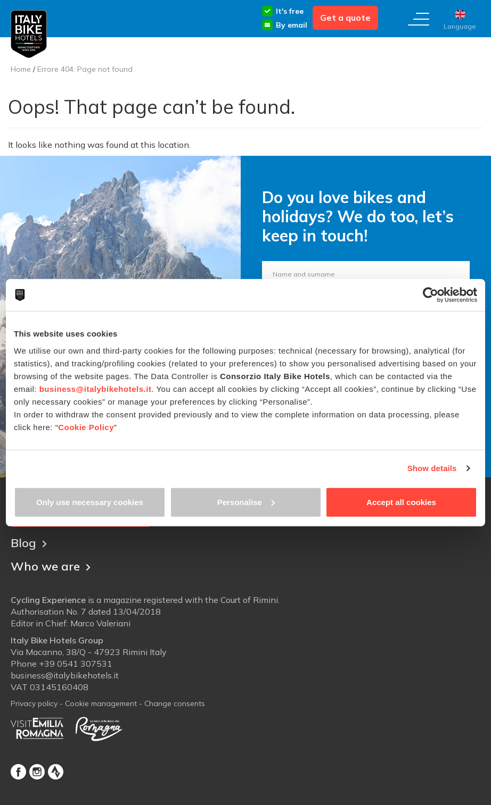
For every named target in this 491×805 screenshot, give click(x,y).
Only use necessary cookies (89, 501)
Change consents (174, 703)
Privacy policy (34, 703)
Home (21, 69)
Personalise (246, 501)
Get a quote (345, 17)
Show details (432, 468)
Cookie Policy (86, 426)
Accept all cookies (401, 501)
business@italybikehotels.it (95, 388)
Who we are (51, 566)
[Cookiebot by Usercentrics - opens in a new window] (430, 295)
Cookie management (101, 703)
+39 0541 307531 (75, 663)
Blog (29, 542)
